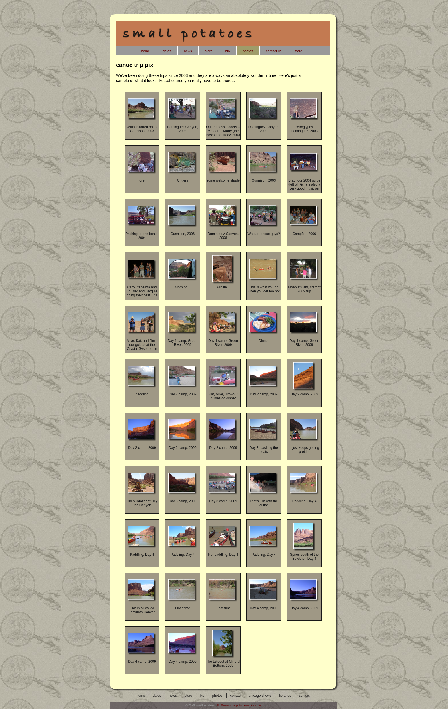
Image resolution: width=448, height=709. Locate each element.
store (188, 696)
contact (235, 696)
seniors (304, 696)
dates (157, 696)
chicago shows (260, 696)
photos (217, 696)
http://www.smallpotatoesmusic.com (238, 705)
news (173, 696)
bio (202, 696)
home (140, 696)
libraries (285, 696)
